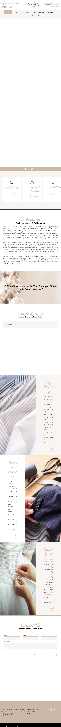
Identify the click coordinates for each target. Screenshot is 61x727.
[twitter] (29, 169)
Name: (6, 635)
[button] (3, 329)
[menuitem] (8, 12)
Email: (24, 635)
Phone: (43, 635)
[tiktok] (35, 169)
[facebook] (25, 169)
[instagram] (32, 169)
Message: (7, 642)
